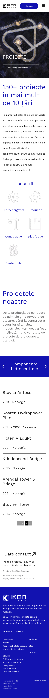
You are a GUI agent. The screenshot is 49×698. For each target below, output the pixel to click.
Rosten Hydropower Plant (22, 415)
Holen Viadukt (17, 438)
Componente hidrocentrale (24, 366)
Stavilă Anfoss (17, 392)
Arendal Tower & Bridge (19, 481)
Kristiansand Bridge (22, 458)
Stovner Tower (17, 504)
